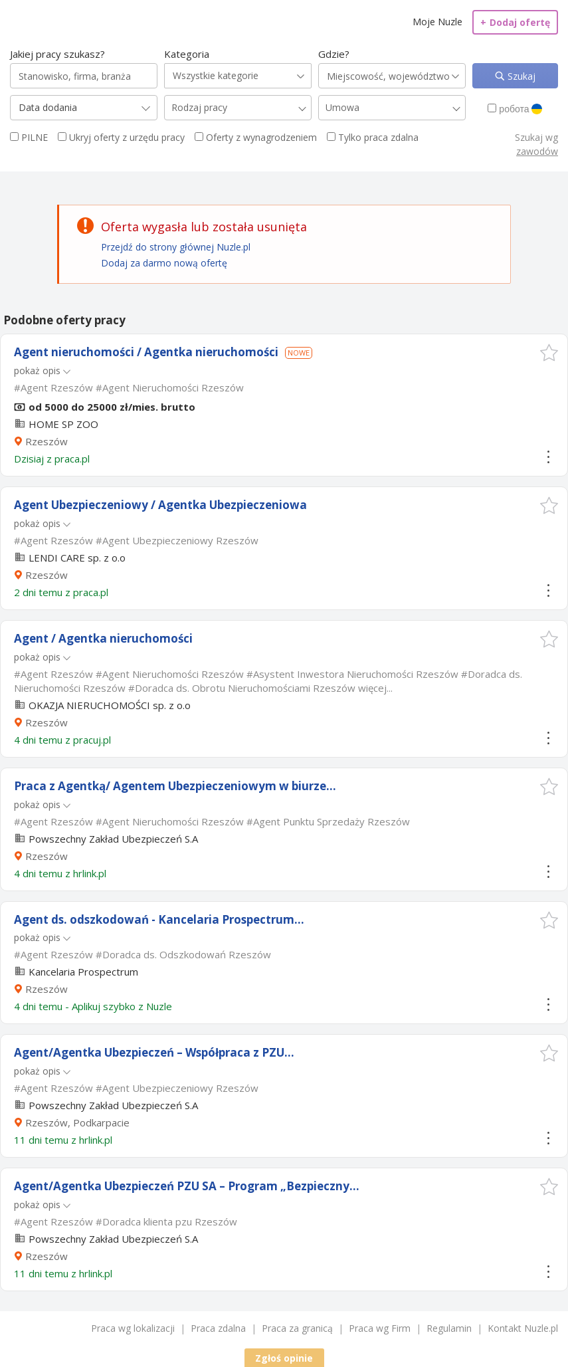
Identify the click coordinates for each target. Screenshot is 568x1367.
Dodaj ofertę (515, 22)
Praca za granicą (297, 1328)
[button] (549, 352)
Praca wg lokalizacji (133, 1328)
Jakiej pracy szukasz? (57, 53)
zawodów (537, 151)
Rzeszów (46, 441)
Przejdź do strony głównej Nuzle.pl (175, 247)
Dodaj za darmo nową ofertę (164, 263)
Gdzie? (333, 53)
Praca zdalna (218, 1328)
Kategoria (186, 53)
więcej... (375, 687)
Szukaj (520, 76)
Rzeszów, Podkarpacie (77, 1122)
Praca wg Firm (380, 1328)
